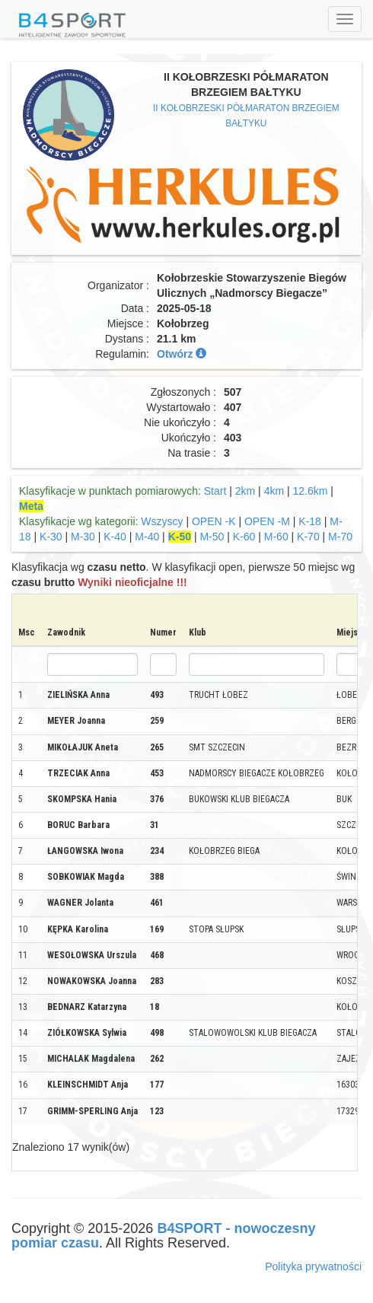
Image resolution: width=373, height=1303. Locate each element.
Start (215, 491)
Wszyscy (162, 521)
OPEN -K (214, 521)
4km (274, 491)
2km (245, 491)
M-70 (340, 536)
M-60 (276, 536)
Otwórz (181, 354)
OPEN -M (267, 521)
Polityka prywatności (313, 1266)
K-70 (308, 536)
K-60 (244, 536)
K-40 (115, 536)
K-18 (309, 521)
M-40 (147, 536)
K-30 (51, 536)
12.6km (310, 491)
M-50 (211, 536)
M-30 (83, 536)
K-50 (179, 536)
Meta (31, 506)
